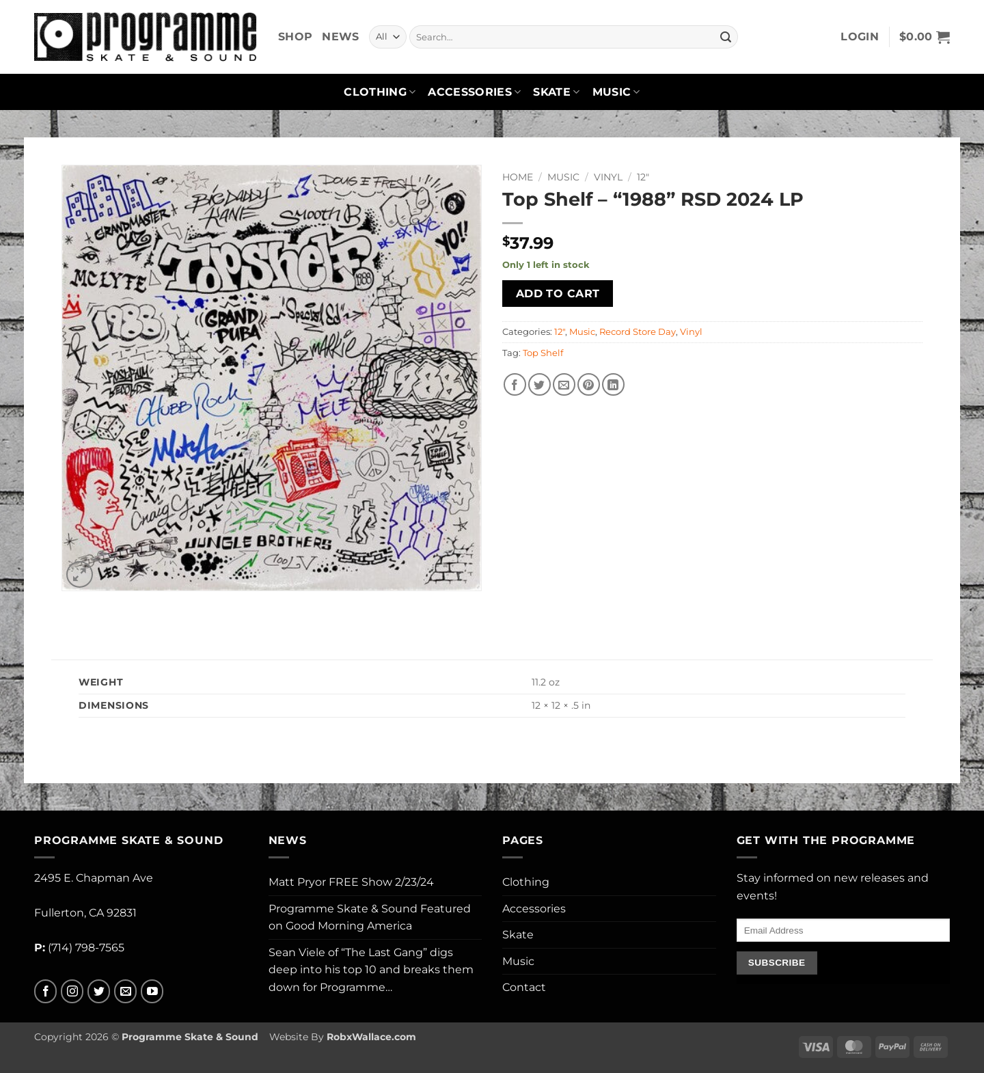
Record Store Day (637, 332)
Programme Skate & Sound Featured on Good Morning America (370, 917)
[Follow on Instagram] (72, 991)
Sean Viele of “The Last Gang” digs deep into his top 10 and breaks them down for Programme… (371, 970)
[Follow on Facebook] (45, 991)
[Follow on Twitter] (98, 991)
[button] (859, 37)
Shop (295, 36)
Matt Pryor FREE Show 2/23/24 (351, 881)
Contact (524, 987)
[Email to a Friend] (564, 384)
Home (517, 177)
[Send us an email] (125, 991)
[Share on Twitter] (539, 384)
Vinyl (608, 177)
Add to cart (558, 293)
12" (643, 177)
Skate (556, 92)
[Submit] (725, 37)
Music (616, 92)
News (340, 36)
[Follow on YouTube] (152, 991)
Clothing (379, 92)
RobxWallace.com (371, 1037)
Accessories (474, 92)
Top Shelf (543, 353)
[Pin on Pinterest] (588, 384)
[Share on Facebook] (515, 384)
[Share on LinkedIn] (613, 384)
